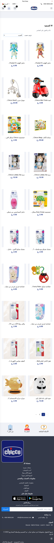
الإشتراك (5, 509)
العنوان (26, 490)
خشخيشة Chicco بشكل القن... (15, 137)
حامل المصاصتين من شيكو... (15, 212)
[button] (19, 498)
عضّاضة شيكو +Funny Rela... (41, 286)
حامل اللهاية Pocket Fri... (42, 63)
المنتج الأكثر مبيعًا (27, 473)
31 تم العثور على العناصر (43, 30)
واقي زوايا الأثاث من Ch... (16, 324)
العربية (5, 4)
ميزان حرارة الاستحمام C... (16, 398)
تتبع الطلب (26, 488)
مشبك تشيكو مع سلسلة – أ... (41, 249)
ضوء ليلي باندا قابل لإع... (43, 398)
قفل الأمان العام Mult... (43, 361)
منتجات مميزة (27, 467)
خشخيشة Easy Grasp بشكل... (41, 212)
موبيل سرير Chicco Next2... (15, 100)
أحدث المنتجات (27, 470)
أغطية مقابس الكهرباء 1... (16, 361)
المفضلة (26, 485)
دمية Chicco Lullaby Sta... (42, 175)
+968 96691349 (47, 4)
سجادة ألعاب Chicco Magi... (41, 137)
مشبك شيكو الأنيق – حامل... (16, 249)
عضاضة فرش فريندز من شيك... (14, 286)
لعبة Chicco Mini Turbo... (42, 100)
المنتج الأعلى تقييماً (27, 475)
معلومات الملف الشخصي (26, 483)
